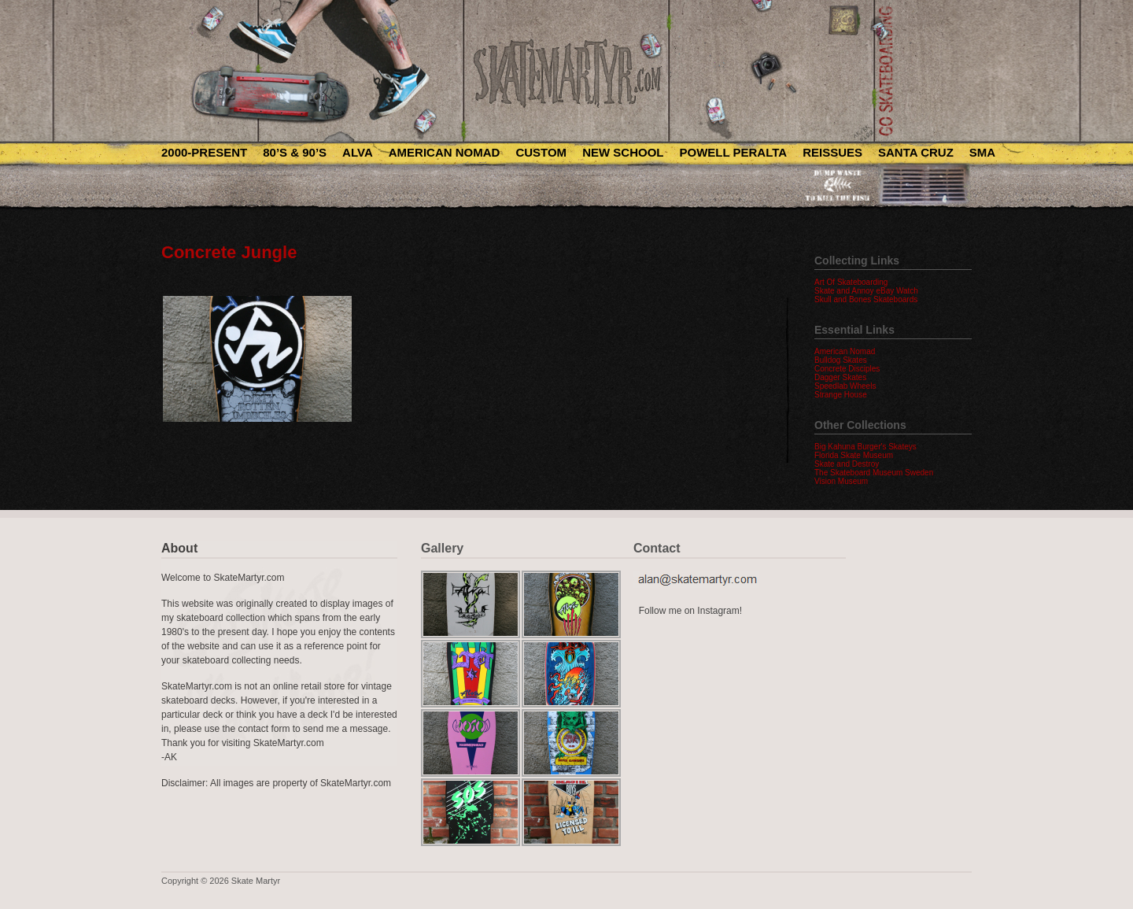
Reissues (832, 152)
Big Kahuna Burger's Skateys (865, 446)
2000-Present (204, 152)
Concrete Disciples (847, 368)
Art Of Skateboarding (851, 282)
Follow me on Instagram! (690, 610)
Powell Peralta (733, 152)
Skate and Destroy (846, 464)
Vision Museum (841, 481)
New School (622, 152)
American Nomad (444, 152)
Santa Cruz (916, 152)
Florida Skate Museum (853, 455)
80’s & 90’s (295, 152)
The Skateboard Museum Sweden (873, 472)
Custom (540, 152)
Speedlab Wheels (845, 386)
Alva (357, 152)
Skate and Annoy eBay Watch (866, 290)
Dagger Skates (840, 377)
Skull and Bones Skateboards (865, 299)
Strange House (840, 394)
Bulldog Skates (840, 360)
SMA (982, 152)
